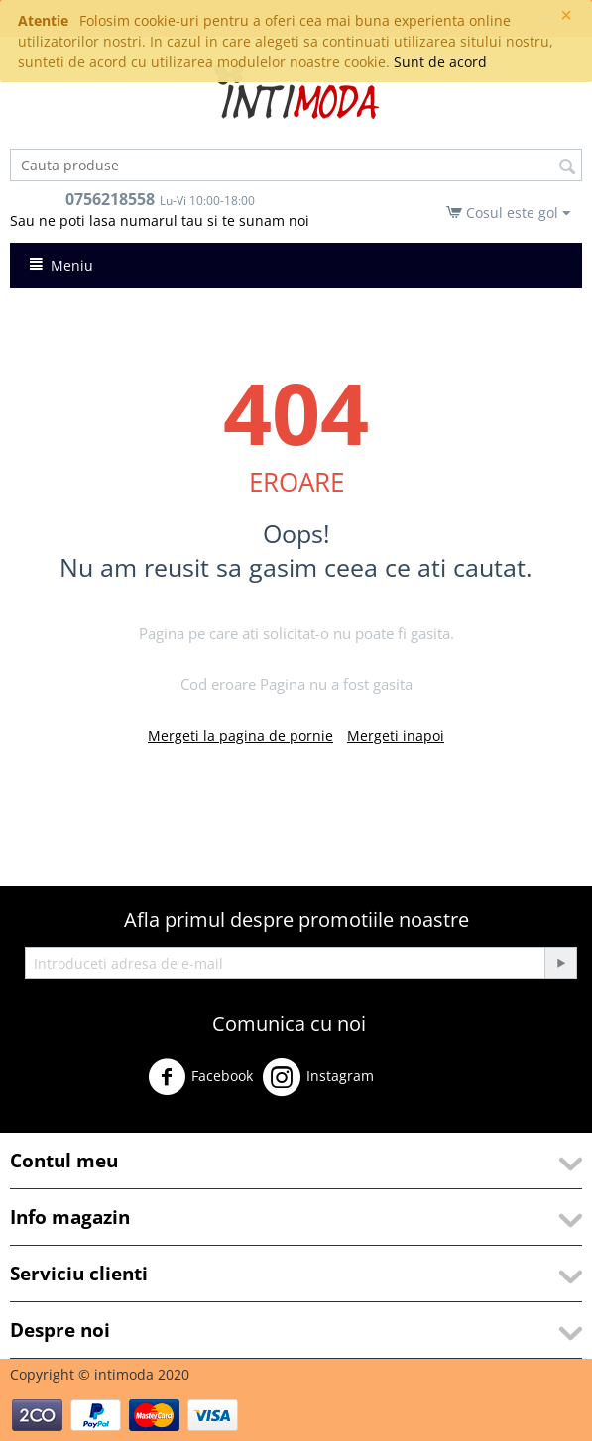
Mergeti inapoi (395, 735)
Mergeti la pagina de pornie (240, 735)
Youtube (49, 1123)
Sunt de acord (440, 62)
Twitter (414, 1084)
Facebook (200, 1077)
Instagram (318, 1077)
